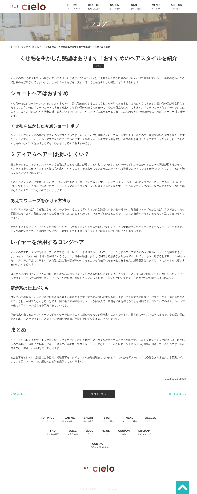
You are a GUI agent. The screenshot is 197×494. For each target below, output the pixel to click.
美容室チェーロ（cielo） (104, 489)
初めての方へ (94, 8)
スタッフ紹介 (135, 8)
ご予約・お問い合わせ (98, 447)
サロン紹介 (114, 8)
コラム (35, 47)
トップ (14, 47)
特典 (124, 434)
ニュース (106, 434)
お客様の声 (72, 434)
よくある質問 (53, 434)
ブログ (24, 47)
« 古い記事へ (18, 394)
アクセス (176, 8)
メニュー (156, 8)
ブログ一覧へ (98, 394)
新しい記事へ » (177, 394)
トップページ (73, 8)
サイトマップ (144, 434)
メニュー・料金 (129, 421)
